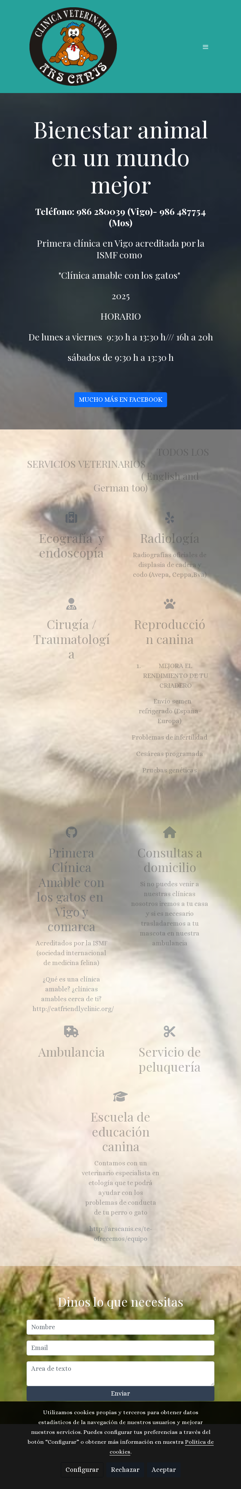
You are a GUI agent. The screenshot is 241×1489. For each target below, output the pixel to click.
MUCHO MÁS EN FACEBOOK (120, 403)
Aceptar (164, 1469)
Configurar (82, 1469)
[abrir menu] (205, 46)
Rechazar (125, 1469)
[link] (73, 46)
